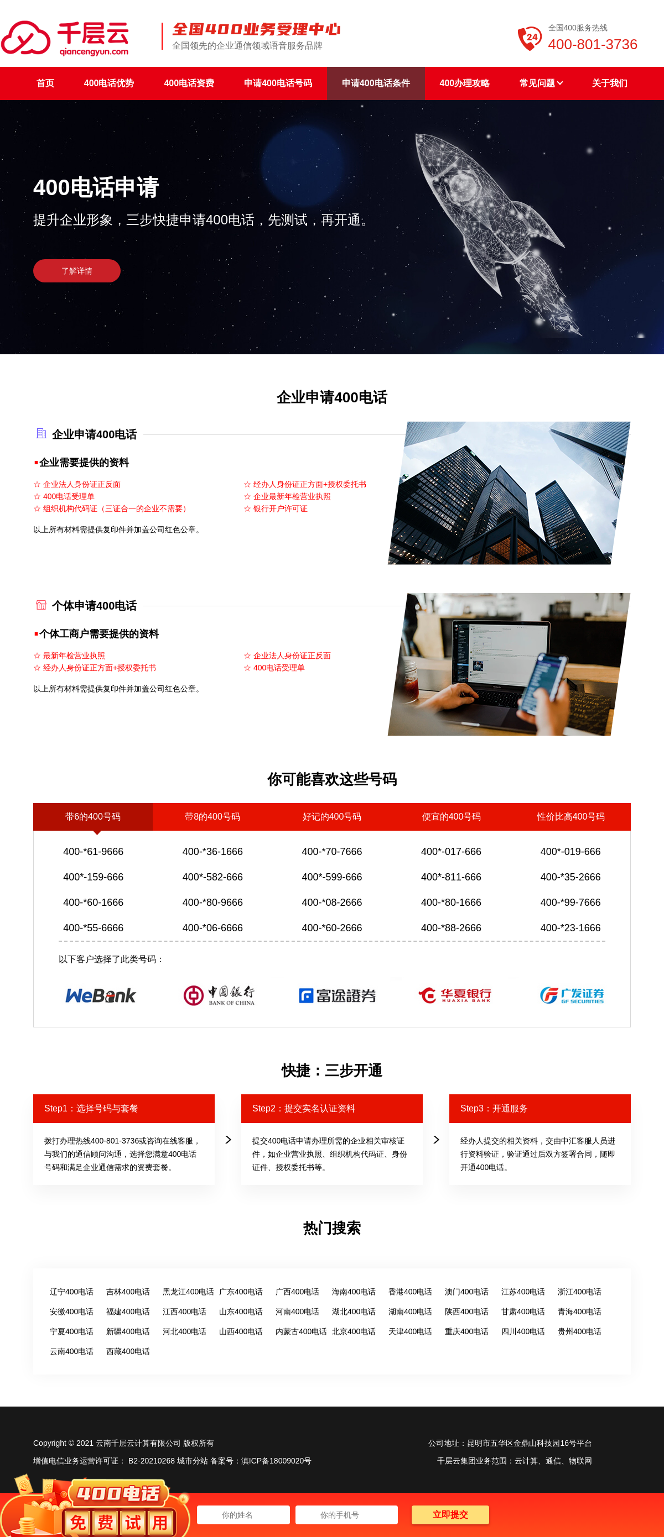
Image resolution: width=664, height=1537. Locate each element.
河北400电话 (184, 1331)
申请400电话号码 (278, 83)
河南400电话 (297, 1311)
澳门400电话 (467, 1291)
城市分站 (192, 1460)
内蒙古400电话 (301, 1331)
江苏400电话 (523, 1291)
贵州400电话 (579, 1331)
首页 (45, 83)
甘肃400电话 (523, 1311)
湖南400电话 (410, 1311)
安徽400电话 (72, 1311)
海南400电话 (354, 1291)
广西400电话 (297, 1291)
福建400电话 (128, 1311)
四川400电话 (523, 1331)
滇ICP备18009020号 (276, 1460)
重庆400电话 (467, 1331)
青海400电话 (579, 1311)
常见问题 (541, 83)
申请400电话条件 (376, 83)
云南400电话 (72, 1351)
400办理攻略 (465, 83)
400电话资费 (189, 83)
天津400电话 (410, 1331)
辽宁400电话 (72, 1291)
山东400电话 (241, 1311)
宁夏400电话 (72, 1331)
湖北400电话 (354, 1311)
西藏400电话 (128, 1351)
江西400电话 (184, 1311)
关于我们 (609, 83)
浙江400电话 (579, 1291)
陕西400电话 (467, 1311)
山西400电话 (241, 1331)
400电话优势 (109, 83)
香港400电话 (410, 1291)
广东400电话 (241, 1291)
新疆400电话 (128, 1331)
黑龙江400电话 (188, 1291)
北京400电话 (354, 1331)
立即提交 (450, 1514)
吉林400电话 (128, 1291)
